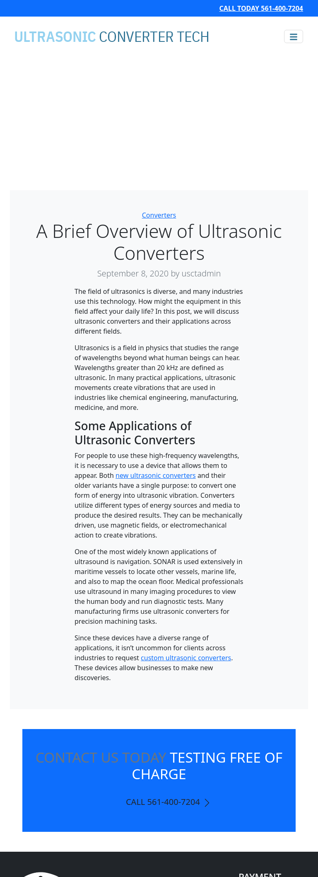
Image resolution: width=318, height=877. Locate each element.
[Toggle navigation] (293, 36)
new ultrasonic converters (156, 475)
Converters (159, 215)
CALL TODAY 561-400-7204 (261, 8)
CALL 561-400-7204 (169, 802)
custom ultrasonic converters (186, 657)
